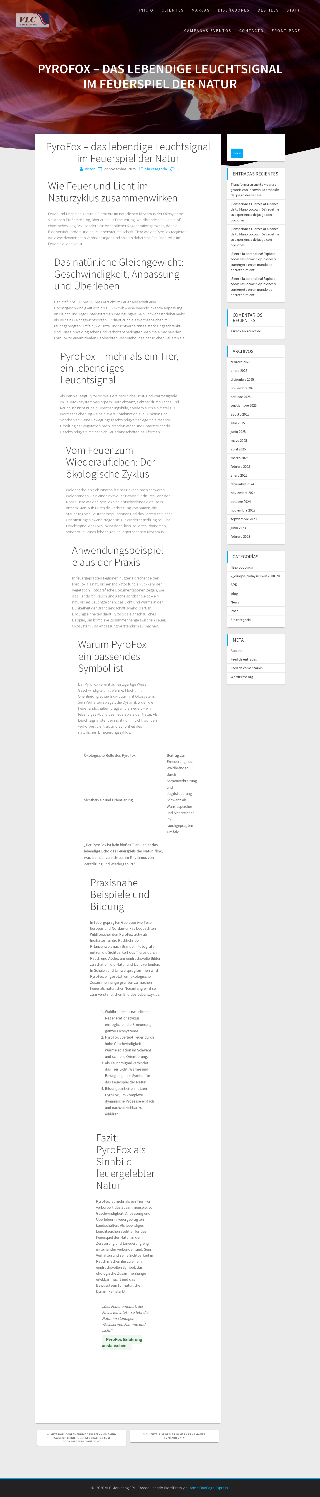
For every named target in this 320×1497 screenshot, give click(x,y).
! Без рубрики (242, 558)
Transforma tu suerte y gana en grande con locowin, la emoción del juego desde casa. (255, 180)
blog (234, 584)
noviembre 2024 (243, 483)
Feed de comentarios (247, 658)
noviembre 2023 (243, 501)
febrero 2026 (240, 352)
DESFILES (268, 10)
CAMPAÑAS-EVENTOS (207, 30)
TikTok (236, 321)
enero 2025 (239, 466)
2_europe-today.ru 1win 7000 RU (255, 566)
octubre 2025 (241, 387)
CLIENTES (173, 10)
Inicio (146, 10)
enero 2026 (239, 361)
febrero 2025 (240, 457)
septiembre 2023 (244, 509)
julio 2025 (238, 413)
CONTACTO (251, 30)
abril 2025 (238, 440)
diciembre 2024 (242, 474)
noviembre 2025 (243, 378)
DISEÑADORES (234, 10)
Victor (90, 168)
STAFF (293, 10)
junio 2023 (238, 518)
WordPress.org (242, 667)
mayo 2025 (239, 431)
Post (234, 601)
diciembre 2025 (242, 370)
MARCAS (201, 10)
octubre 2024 (241, 492)
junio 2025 (238, 422)
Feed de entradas (244, 650)
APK (234, 575)
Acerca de (253, 321)
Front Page (286, 30)
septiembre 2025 (244, 396)
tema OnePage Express (209, 1487)
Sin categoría (156, 168)
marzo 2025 (239, 448)
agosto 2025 (240, 405)
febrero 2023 (240, 527)
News (235, 593)
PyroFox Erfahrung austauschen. (122, 1342)
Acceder (237, 641)
